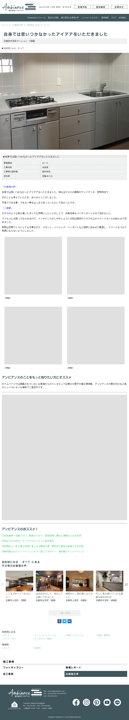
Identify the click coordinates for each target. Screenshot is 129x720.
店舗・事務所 (103, 635)
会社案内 (122, 18)
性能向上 (8, 546)
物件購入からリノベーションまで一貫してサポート (30, 551)
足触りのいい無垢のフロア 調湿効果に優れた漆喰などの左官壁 (49, 535)
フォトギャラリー (13, 667)
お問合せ (119, 7)
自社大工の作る (12, 541)
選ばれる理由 (53, 18)
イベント (67, 7)
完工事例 (8, 673)
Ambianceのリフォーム (36, 18)
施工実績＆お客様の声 (70, 18)
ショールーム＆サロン (90, 18)
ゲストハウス (9, 639)
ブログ (113, 18)
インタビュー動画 (43, 639)
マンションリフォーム (45, 635)
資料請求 (100, 7)
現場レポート (73, 667)
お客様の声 (72, 673)
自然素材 (8, 535)
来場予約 (82, 7)
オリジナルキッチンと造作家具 (38, 541)
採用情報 (104, 18)
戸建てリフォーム (74, 635)
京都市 (38, 648)
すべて (6, 635)
